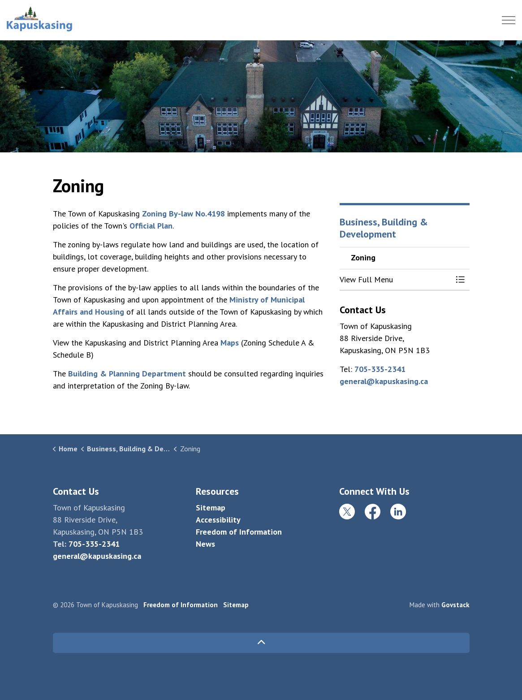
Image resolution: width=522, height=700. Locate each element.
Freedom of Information (239, 532)
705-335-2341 (380, 369)
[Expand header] (508, 20)
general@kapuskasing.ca (384, 381)
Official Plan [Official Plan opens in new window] (151, 225)
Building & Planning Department (127, 373)
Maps (229, 342)
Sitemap (210, 507)
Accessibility (218, 519)
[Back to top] (261, 643)
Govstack (455, 605)
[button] (396, 279)
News (205, 544)
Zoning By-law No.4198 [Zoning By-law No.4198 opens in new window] (183, 213)
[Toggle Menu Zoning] (461, 279)
